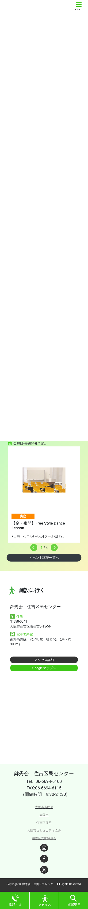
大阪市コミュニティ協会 (44, 830)
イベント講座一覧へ (44, 557)
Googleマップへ (44, 668)
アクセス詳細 (44, 660)
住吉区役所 (44, 822)
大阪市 (44, 815)
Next (53, 546)
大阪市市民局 (44, 807)
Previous (32, 546)
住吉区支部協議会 (44, 838)
